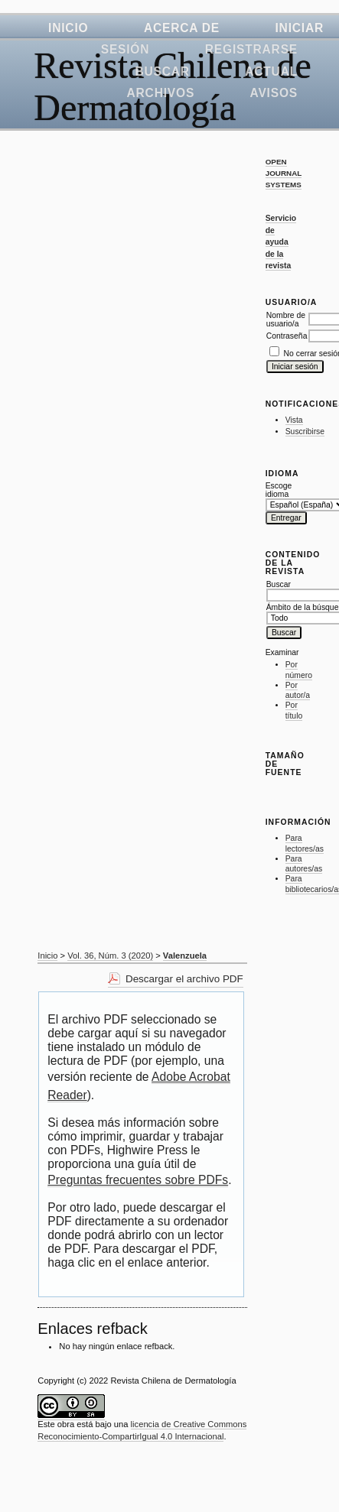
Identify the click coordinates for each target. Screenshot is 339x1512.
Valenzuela (185, 955)
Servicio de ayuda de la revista (281, 242)
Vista (294, 420)
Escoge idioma (279, 490)
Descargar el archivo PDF (184, 979)
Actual (271, 71)
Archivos (161, 92)
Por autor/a (297, 690)
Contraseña (287, 336)
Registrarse (251, 49)
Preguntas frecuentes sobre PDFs (137, 1179)
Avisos (274, 92)
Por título (294, 710)
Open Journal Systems (284, 173)
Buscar (162, 71)
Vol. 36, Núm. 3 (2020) (110, 955)
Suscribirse (304, 431)
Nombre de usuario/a (285, 319)
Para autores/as (304, 864)
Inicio (68, 27)
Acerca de (182, 27)
